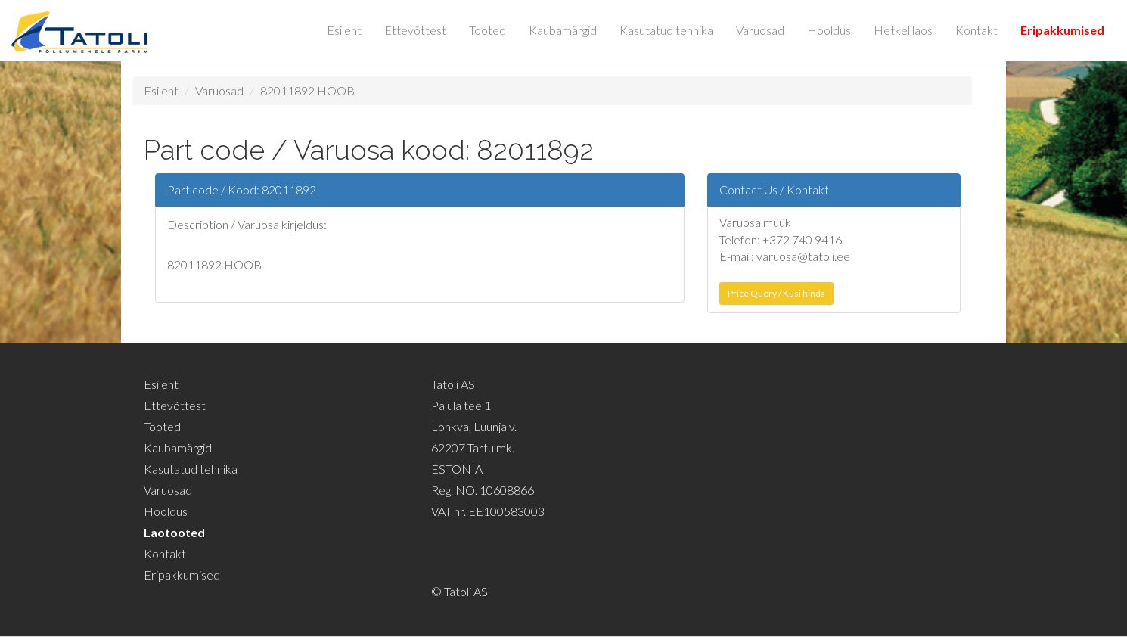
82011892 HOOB (307, 90)
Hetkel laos (903, 30)
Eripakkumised (1062, 30)
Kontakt (976, 30)
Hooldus (829, 30)
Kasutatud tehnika (666, 30)
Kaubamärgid (563, 30)
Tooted (487, 30)
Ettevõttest (415, 30)
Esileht (344, 30)
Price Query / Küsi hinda (776, 293)
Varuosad (760, 30)
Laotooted (174, 532)
